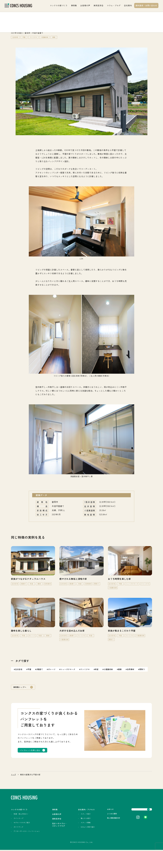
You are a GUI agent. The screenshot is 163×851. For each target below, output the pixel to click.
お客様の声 (85, 5)
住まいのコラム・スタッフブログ (55, 827)
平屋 (25, 37)
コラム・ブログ (114, 5)
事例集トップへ (20, 687)
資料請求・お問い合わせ (146, 5)
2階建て (39, 669)
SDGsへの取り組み (80, 828)
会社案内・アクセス (81, 810)
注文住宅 (16, 37)
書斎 (58, 37)
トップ (14, 775)
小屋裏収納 (48, 37)
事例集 (74, 5)
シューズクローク (68, 669)
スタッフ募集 (78, 824)
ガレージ (52, 669)
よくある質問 (103, 815)
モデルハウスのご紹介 (22, 824)
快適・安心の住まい (21, 815)
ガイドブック (18, 828)
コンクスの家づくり (59, 5)
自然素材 (131, 669)
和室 (97, 669)
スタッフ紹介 (78, 815)
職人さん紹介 (78, 819)
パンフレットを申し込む (31, 750)
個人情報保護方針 (105, 819)
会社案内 (128, 5)
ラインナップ (18, 819)
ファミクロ (35, 37)
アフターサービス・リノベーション (27, 832)
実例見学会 (98, 5)
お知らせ (101, 810)
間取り (143, 669)
